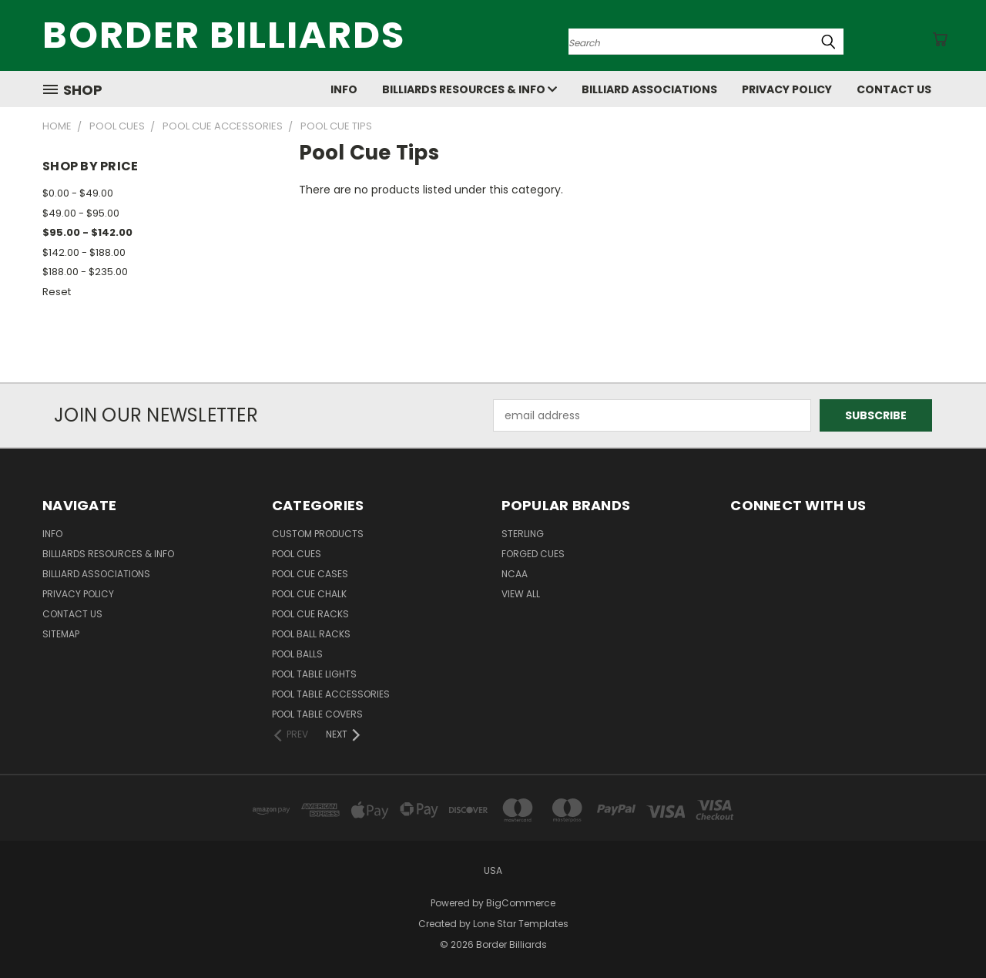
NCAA (514, 573)
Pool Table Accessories (331, 694)
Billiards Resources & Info (469, 89)
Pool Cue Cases (310, 573)
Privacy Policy (787, 89)
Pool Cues (296, 553)
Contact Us (894, 89)
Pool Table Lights (314, 674)
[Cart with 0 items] (939, 39)
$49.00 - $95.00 (80, 213)
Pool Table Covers (317, 714)
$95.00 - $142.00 (87, 232)
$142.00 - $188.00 (84, 252)
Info (343, 89)
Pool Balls (297, 653)
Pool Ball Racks (311, 633)
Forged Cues (533, 553)
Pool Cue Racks (310, 613)
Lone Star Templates (520, 923)
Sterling (522, 533)
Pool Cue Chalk (309, 593)
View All (520, 593)
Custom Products (318, 533)
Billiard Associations (649, 89)
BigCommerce (520, 902)
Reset (56, 291)
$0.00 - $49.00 (77, 193)
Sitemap (60, 633)
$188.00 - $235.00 (85, 271)
